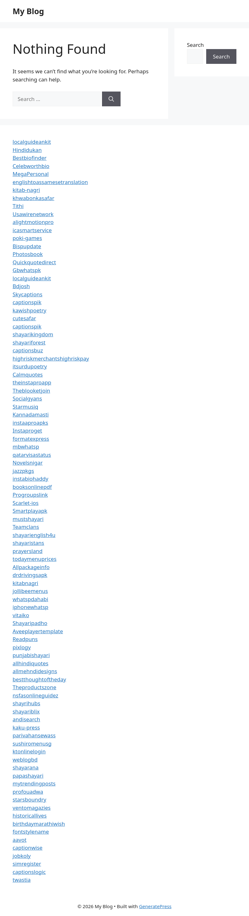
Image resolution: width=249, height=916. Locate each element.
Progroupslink (30, 494)
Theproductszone (34, 687)
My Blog (28, 11)
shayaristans (28, 542)
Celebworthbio (31, 166)
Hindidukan (27, 150)
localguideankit (32, 141)
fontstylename (31, 831)
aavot (19, 839)
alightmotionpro (33, 222)
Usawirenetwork (33, 214)
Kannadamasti (31, 414)
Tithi (18, 205)
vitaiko (21, 615)
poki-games (27, 238)
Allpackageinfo (31, 567)
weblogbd (25, 759)
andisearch (26, 719)
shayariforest (29, 342)
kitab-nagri (26, 189)
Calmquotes (28, 374)
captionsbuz (28, 350)
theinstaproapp (32, 382)
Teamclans (26, 526)
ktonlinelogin (29, 751)
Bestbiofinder (30, 157)
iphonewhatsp (30, 607)
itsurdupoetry (30, 366)
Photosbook (28, 254)
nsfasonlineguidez (35, 695)
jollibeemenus (30, 591)
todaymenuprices (34, 558)
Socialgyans (27, 398)
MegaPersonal (31, 173)
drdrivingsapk (30, 574)
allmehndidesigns (35, 671)
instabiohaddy (30, 478)
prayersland (27, 551)
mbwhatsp (26, 446)
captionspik (27, 302)
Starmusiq (25, 406)
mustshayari (28, 518)
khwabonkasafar (33, 198)
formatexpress (31, 438)
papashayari (28, 775)
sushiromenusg (32, 743)
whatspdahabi (30, 599)
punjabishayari (31, 655)
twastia (22, 879)
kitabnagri (25, 583)
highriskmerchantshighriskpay (51, 358)
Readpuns (25, 639)
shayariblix (26, 711)
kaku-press (26, 727)
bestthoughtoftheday (39, 679)
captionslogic (29, 871)
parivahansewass (34, 735)
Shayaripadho (30, 623)
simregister (27, 863)
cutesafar (24, 318)
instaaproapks (30, 422)
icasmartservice (32, 230)
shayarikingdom (33, 334)
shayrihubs (26, 703)
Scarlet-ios (25, 502)
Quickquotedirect (34, 262)
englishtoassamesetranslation (50, 182)
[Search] (111, 99)
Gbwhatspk (27, 270)
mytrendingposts (34, 783)
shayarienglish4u (34, 535)
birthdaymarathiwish (39, 823)
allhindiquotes (30, 663)
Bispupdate (27, 246)
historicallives (30, 815)
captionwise (27, 847)
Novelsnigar (28, 462)
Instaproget (27, 430)
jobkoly (22, 855)
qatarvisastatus (32, 454)
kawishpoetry (29, 310)
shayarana (26, 767)
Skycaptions (27, 294)
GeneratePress (155, 906)
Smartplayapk (30, 510)
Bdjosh (21, 286)
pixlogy (22, 647)
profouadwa (28, 791)
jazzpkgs (23, 470)
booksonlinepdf (32, 486)
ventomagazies (32, 807)
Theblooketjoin (31, 390)
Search (195, 44)
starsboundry (29, 799)
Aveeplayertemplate (38, 631)
